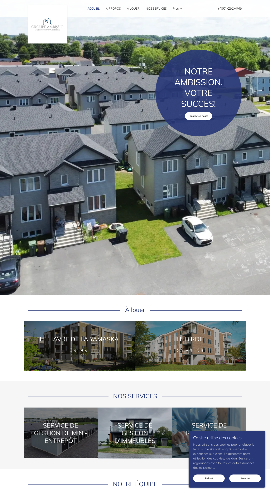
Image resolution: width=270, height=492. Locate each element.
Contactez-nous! (199, 115)
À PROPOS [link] (113, 8)
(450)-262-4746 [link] (230, 8)
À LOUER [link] (133, 8)
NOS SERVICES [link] (156, 8)
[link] (55, 6)
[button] (178, 8)
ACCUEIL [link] (94, 8)
